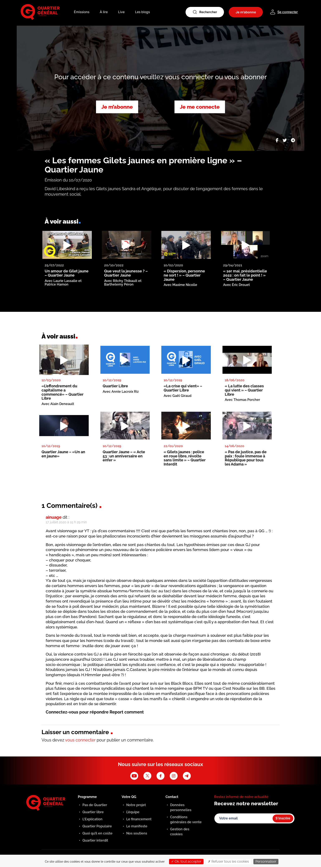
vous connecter (80, 739)
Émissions (81, 12)
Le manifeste (136, 826)
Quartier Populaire (97, 826)
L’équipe (132, 812)
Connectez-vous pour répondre (77, 712)
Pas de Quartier (94, 805)
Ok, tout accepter (186, 861)
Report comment (127, 712)
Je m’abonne (117, 107)
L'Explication (92, 819)
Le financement (139, 819)
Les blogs (142, 12)
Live (121, 12)
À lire (104, 12)
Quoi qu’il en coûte (97, 833)
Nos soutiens (136, 833)
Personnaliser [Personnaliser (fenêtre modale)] (265, 861)
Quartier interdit (95, 840)
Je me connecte (200, 107)
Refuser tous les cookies (228, 861)
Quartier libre (93, 812)
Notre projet (136, 805)
